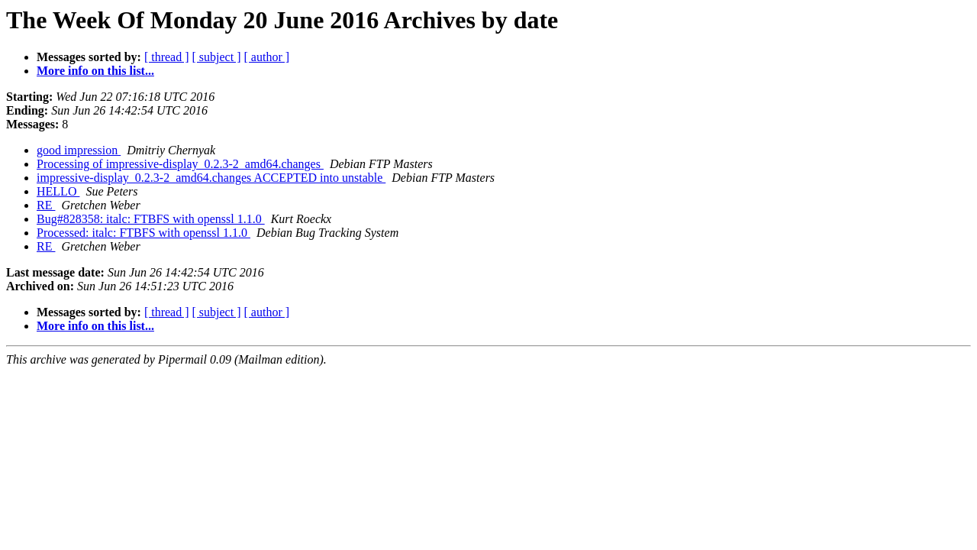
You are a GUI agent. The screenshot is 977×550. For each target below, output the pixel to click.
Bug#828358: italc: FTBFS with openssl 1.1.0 (151, 218)
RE (46, 205)
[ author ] (267, 56)
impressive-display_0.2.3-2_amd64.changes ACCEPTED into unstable (211, 177)
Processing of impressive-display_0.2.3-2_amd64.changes (180, 163)
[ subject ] (216, 56)
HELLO (58, 191)
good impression (79, 150)
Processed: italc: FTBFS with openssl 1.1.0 (143, 232)
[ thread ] (166, 56)
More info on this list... (95, 70)
